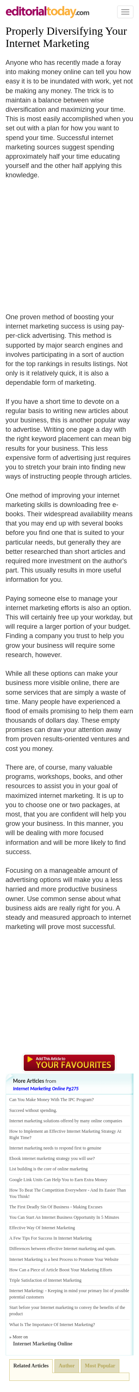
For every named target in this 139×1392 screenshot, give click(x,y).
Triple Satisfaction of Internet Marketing (45, 1280)
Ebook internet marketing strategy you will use (51, 1158)
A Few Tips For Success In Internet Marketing (50, 1238)
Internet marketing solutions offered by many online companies (65, 1120)
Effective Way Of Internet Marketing (42, 1227)
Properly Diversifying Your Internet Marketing (66, 37)
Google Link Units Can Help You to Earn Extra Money (58, 1179)
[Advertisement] (68, 242)
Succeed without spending (32, 1110)
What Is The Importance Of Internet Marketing (51, 1324)
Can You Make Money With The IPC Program (50, 1099)
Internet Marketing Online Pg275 (46, 1088)
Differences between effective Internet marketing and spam (62, 1248)
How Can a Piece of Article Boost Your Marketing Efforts (60, 1269)
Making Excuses (88, 1206)
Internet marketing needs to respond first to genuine (55, 1148)
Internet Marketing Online (42, 1344)
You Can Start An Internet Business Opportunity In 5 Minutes (64, 1217)
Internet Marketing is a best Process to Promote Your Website (64, 1259)
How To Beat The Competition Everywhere (48, 1190)
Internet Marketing (26, 1290)
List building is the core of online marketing (48, 1168)
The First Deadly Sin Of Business (39, 1206)
